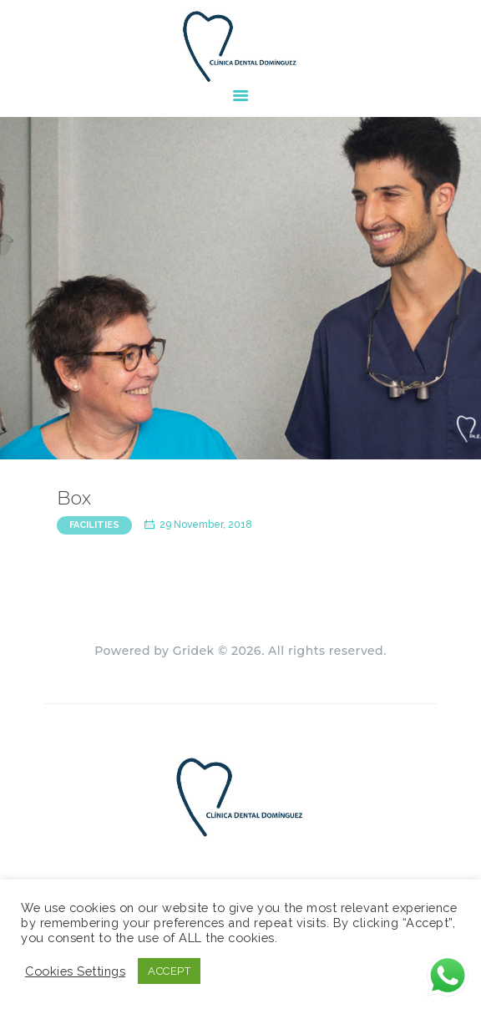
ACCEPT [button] (169, 971)
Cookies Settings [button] (75, 971)
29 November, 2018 (205, 524)
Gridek (194, 650)
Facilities (94, 525)
